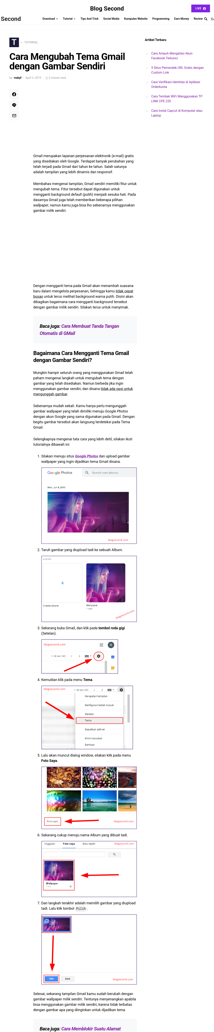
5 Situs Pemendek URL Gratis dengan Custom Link (177, 70)
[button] (212, 18)
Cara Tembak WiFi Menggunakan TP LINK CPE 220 (176, 98)
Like (200, 8)
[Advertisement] (85, 122)
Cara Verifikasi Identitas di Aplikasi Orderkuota (175, 84)
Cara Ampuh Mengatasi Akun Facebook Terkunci (171, 56)
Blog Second (107, 8)
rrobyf (18, 81)
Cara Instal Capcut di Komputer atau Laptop (176, 113)
